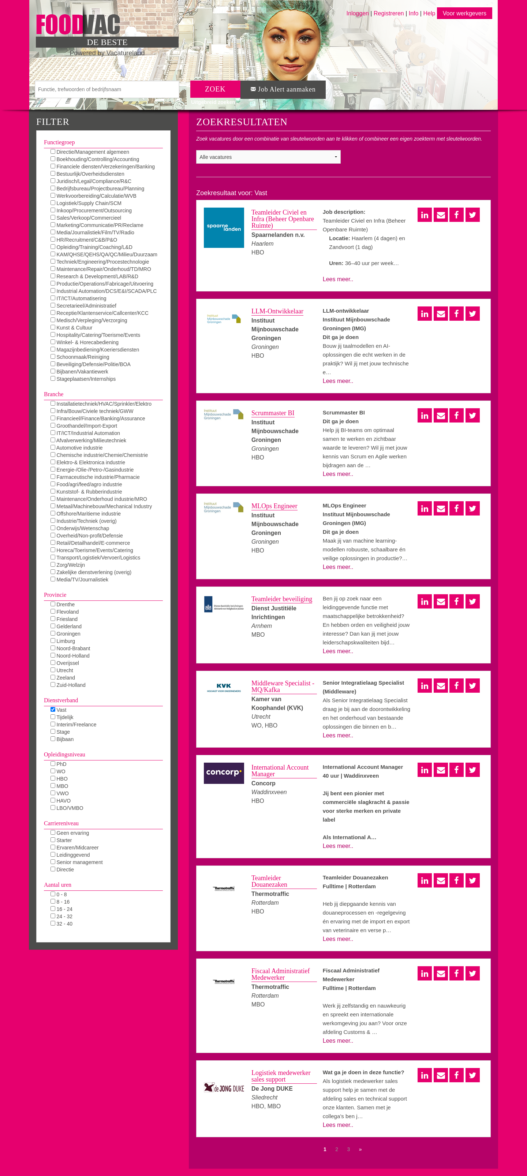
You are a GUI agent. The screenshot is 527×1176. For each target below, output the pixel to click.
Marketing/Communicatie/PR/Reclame (97, 225)
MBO (59, 786)
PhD (59, 764)
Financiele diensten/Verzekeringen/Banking (103, 167)
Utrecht (62, 670)
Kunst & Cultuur (72, 328)
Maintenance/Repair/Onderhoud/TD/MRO (101, 269)
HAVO (61, 801)
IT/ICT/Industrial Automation (85, 433)
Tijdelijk (62, 717)
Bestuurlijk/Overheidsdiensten (87, 174)
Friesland (64, 619)
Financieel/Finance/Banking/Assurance (98, 418)
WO (58, 771)
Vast (59, 710)
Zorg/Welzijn (68, 565)
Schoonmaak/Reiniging (80, 357)
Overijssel (65, 663)
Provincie (55, 595)
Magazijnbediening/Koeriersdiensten (95, 350)
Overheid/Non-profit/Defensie (87, 536)
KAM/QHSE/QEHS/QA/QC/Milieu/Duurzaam (104, 254)
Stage (60, 732)
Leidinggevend (70, 855)
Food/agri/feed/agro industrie (86, 484)
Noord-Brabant (70, 648)
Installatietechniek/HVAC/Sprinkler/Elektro (101, 404)
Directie (62, 869)
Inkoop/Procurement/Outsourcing (91, 210)
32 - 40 (61, 924)
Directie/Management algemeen (90, 152)
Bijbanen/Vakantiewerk (79, 372)
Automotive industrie (77, 448)
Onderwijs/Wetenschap (80, 528)
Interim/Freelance (74, 724)
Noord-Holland (70, 656)
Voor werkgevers (464, 13)
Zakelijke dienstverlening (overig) (91, 572)
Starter (61, 840)
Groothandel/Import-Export (84, 426)
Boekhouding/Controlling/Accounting (95, 159)
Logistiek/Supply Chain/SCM (86, 203)
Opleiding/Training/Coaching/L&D (91, 247)
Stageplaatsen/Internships (83, 379)
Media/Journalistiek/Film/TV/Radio (92, 232)
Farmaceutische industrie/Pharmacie (95, 477)
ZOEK (215, 89)
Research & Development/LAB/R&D (94, 276)
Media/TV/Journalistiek (80, 580)
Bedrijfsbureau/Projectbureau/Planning (98, 188)
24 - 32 (61, 916)
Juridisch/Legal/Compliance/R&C (91, 181)
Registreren (389, 13)
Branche (53, 394)
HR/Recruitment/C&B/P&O (84, 240)
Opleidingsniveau (64, 754)
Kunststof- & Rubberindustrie (86, 492)
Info (414, 13)
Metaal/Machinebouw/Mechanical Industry (101, 506)
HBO (59, 779)
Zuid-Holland (68, 685)
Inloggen (358, 13)
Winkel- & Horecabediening (85, 342)
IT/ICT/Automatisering (78, 298)
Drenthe (63, 604)
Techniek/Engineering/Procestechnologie (100, 262)
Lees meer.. (338, 279)
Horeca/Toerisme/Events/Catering (92, 550)
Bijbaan (62, 739)
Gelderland (66, 626)
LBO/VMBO (67, 808)
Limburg (63, 641)
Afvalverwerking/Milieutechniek (89, 440)
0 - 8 (59, 894)
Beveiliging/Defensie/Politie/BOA (91, 364)
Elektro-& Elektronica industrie (88, 462)
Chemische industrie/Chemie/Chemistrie (99, 455)
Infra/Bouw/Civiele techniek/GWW (92, 411)
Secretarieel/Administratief (83, 306)
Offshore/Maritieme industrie (86, 514)
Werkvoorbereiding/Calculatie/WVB (94, 196)
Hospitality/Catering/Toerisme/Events (96, 335)
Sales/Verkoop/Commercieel (86, 218)
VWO (60, 793)
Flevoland (65, 612)
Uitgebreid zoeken (213, 102)
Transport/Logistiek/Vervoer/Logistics (96, 558)
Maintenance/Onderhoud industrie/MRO (99, 499)
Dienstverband (61, 700)
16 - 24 (61, 909)
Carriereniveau (61, 823)
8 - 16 (60, 902)
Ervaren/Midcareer (75, 848)
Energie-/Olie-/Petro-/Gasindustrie (92, 470)
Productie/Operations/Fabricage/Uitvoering (102, 284)
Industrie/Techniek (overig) (84, 521)
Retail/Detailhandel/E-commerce (90, 543)
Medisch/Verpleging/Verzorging (89, 320)
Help (429, 13)
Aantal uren (57, 885)
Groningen (66, 634)
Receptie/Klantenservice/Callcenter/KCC (100, 313)
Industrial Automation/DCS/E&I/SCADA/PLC (104, 291)
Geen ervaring (70, 833)
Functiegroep (59, 142)
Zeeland (63, 678)
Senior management (77, 862)
